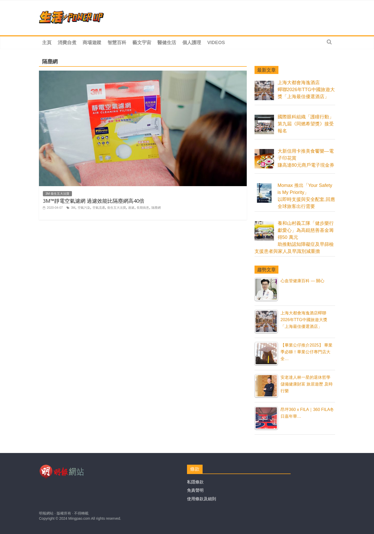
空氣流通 (98, 207)
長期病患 (143, 207)
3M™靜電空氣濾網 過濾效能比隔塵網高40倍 (93, 200)
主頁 (46, 42)
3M (73, 207)
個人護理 (191, 42)
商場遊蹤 (92, 42)
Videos (216, 42)
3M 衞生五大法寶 (57, 193)
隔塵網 (156, 207)
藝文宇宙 (141, 42)
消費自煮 (67, 42)
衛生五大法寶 (116, 207)
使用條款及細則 (201, 499)
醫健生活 (166, 42)
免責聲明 (195, 490)
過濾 (131, 207)
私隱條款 (195, 482)
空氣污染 (84, 207)
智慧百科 (117, 42)
